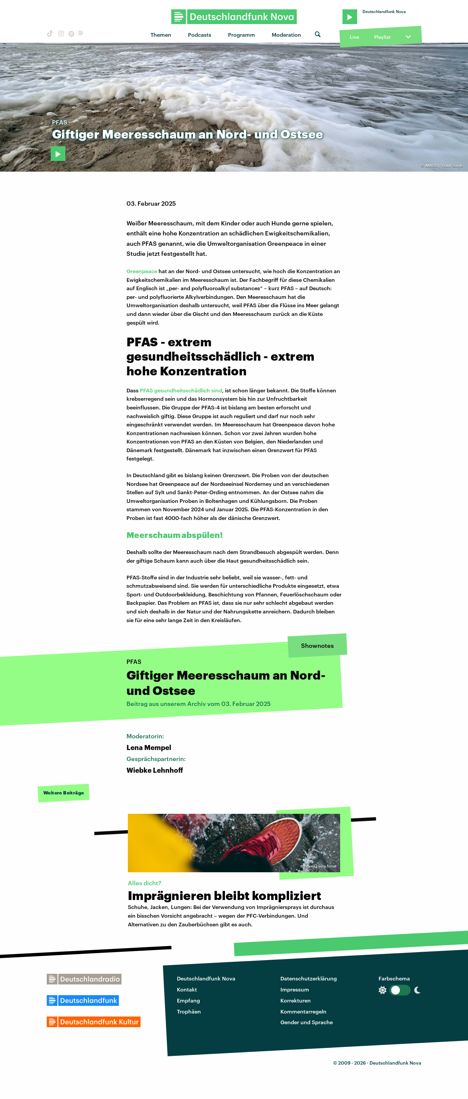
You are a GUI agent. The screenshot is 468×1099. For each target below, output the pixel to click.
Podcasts (199, 34)
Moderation (286, 34)
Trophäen (189, 1011)
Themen (161, 34)
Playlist (382, 37)
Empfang (188, 1000)
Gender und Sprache (306, 1022)
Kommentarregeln (303, 1011)
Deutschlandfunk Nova (206, 978)
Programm (241, 34)
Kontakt (187, 989)
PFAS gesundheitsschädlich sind (181, 390)
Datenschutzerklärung (308, 978)
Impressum (294, 989)
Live (354, 37)
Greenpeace (142, 271)
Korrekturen (295, 1000)
